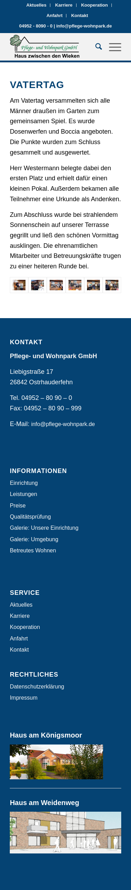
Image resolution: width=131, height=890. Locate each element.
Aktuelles (36, 5)
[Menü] (111, 47)
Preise (18, 506)
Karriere (64, 5)
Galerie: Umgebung (34, 539)
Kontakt (79, 15)
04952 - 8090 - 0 (35, 26)
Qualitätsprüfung (30, 517)
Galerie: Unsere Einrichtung (44, 528)
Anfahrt (54, 15)
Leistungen (23, 494)
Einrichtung (24, 483)
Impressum (23, 698)
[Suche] (95, 47)
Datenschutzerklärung (37, 687)
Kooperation (94, 5)
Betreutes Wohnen (33, 550)
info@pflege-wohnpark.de (84, 26)
